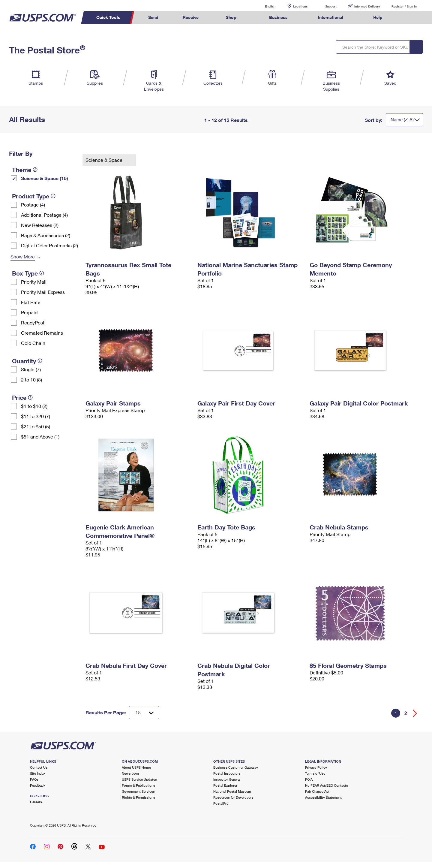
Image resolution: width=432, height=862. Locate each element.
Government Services (138, 791)
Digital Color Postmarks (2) (49, 245)
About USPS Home (136, 767)
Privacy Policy (316, 767)
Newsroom (130, 773)
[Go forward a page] (415, 713)
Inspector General (227, 779)
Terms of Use (315, 773)
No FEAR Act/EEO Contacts (326, 785)
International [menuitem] (330, 17)
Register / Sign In (404, 6)
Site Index (37, 773)
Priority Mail (33, 282)
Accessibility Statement (323, 797)
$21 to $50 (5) (35, 426)
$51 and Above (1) (40, 436)
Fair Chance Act (317, 791)
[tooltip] (35, 169)
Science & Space (105, 160)
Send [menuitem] (153, 17)
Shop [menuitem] (231, 17)
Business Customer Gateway (235, 767)
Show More (22, 256)
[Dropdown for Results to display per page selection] (144, 712)
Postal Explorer (225, 785)
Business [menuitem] (278, 17)
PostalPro (221, 803)
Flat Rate (30, 302)
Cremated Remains (42, 333)
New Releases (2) (39, 225)
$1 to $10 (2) (34, 406)
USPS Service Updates (139, 779)
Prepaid (29, 312)
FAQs (34, 779)
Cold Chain (33, 343)
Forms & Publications (138, 785)
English (264, 6)
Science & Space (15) (44, 178)
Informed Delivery (367, 6)
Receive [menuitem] (191, 17)
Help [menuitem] (377, 17)
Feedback (37, 785)
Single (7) (31, 369)
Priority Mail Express (43, 292)
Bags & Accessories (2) (45, 235)
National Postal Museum (232, 791)
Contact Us (38, 767)
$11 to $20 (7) (35, 416)
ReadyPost (32, 322)
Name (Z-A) (402, 119)
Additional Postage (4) (44, 215)
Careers (36, 802)
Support (331, 6)
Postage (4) (33, 204)
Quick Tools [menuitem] (108, 17)
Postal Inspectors (227, 773)
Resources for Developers (233, 797)
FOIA (309, 779)
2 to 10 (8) (31, 379)
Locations (300, 6)
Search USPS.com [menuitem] (406, 17)
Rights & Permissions (138, 797)
